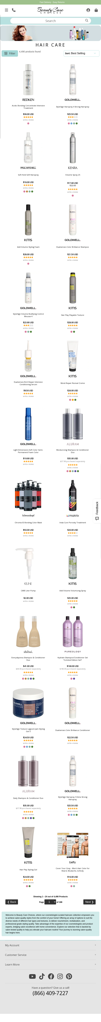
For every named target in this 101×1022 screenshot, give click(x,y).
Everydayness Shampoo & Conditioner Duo (32, 664)
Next (89, 910)
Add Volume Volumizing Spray (68, 595)
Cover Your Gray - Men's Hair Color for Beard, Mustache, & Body (68, 877)
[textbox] (50, 21)
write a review (32, 120)
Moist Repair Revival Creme (68, 385)
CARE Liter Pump (32, 595)
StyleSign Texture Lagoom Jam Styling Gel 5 (32, 736)
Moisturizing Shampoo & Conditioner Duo (68, 454)
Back (11, 910)
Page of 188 (50, 910)
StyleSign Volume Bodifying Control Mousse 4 (32, 317)
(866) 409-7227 (50, 1001)
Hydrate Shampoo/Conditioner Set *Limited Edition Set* (68, 664)
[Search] (86, 20)
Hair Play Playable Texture (68, 317)
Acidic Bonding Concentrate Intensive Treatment (32, 106)
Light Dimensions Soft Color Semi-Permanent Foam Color (32, 454)
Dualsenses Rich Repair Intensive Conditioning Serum (33, 385)
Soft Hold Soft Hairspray (32, 175)
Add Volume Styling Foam (32, 248)
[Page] (50, 910)
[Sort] (84, 53)
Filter (12, 53)
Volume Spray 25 (68, 175)
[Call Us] (13, 9)
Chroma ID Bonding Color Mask (32, 526)
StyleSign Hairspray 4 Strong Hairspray (68, 106)
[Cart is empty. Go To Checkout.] (95, 9)
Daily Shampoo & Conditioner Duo (33, 804)
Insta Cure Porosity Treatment (68, 526)
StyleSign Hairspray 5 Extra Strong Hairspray (68, 804)
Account (12, 953)
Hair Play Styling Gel (32, 877)
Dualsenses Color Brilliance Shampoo (68, 248)
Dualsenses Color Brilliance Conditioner (68, 736)
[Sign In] (88, 9)
